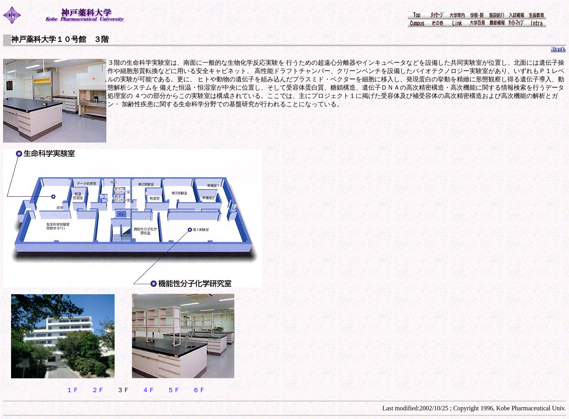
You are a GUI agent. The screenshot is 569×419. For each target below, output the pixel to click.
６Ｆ (199, 390)
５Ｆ (174, 390)
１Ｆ (72, 390)
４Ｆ (148, 390)
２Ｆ (98, 390)
